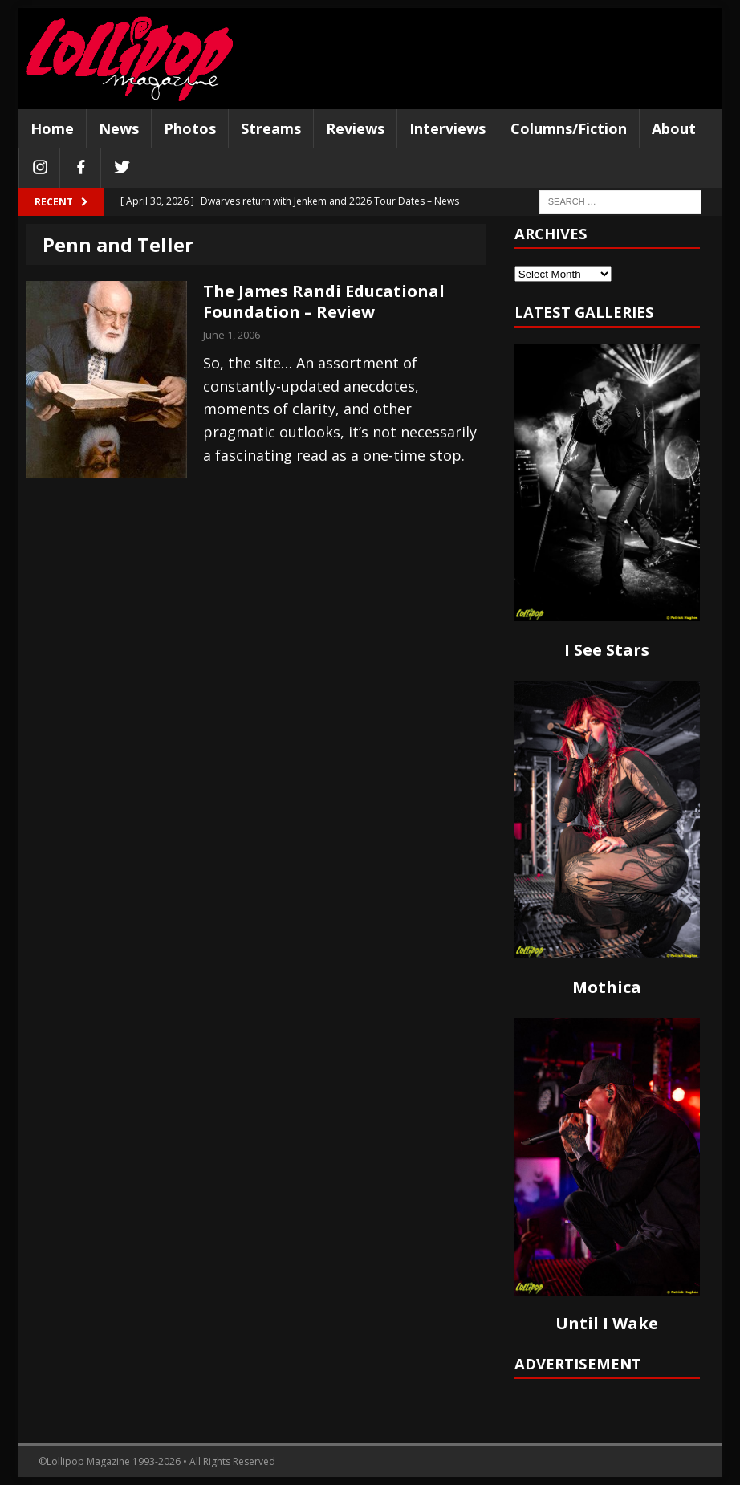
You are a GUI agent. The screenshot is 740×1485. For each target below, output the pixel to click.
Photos (190, 128)
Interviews (447, 128)
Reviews (355, 128)
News (119, 128)
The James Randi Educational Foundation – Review (324, 301)
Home (52, 128)
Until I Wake (606, 1323)
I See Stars (606, 650)
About (674, 128)
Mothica (606, 987)
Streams (271, 128)
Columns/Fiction (568, 128)
